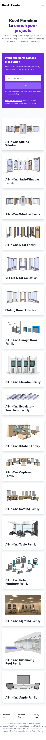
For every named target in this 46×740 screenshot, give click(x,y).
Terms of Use (6, 715)
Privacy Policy (36, 715)
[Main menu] (42, 4)
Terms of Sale (21, 715)
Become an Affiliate (13, 100)
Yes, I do (23, 85)
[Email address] (23, 78)
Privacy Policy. (13, 94)
